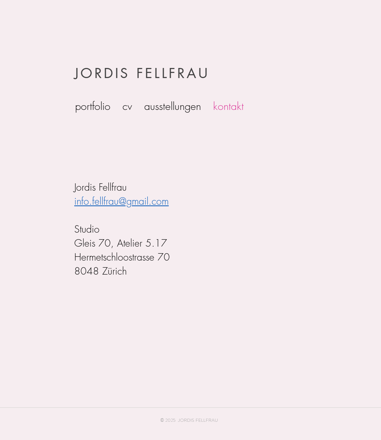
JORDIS (102, 73)
